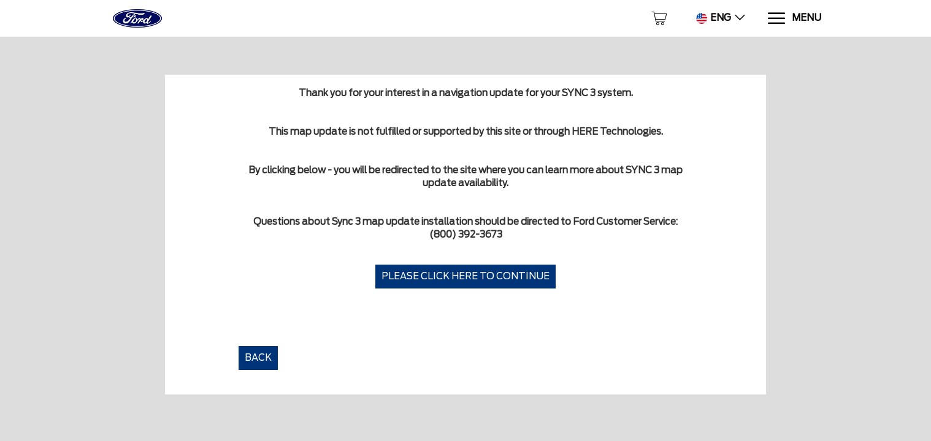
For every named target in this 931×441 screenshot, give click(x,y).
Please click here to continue (465, 276)
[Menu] (794, 18)
